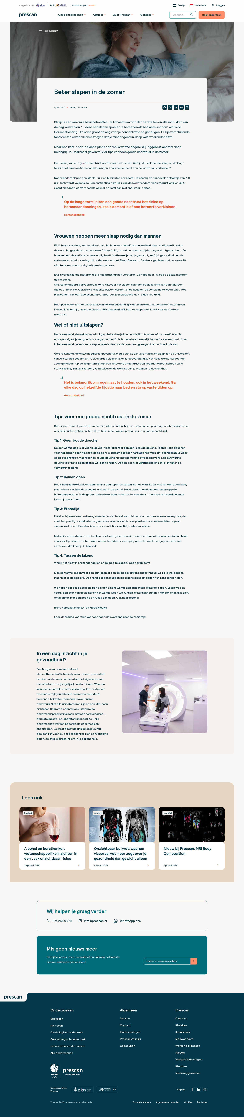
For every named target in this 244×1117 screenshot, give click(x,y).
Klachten (181, 1066)
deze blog (67, 617)
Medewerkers (184, 1039)
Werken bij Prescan (187, 1046)
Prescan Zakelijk (130, 1039)
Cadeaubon (127, 1046)
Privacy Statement (142, 1102)
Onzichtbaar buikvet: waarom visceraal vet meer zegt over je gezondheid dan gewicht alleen (120, 853)
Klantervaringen (130, 1032)
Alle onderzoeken (61, 1053)
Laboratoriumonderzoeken (67, 1046)
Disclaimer (202, 1102)
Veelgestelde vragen (188, 1059)
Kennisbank (182, 1032)
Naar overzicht (48, 31)
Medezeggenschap (187, 1073)
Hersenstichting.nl (73, 607)
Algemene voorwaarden (167, 1102)
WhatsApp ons (127, 921)
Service (125, 1018)
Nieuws (180, 1052)
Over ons (181, 1018)
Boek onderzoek (211, 14)
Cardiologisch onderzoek (66, 1032)
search (192, 15)
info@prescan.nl (92, 921)
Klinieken (181, 1025)
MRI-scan (56, 1025)
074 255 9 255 (59, 921)
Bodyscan (56, 1018)
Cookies (188, 1102)
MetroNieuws (98, 607)
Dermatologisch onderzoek (67, 1039)
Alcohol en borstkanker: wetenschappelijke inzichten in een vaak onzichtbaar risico (50, 853)
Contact (125, 1025)
